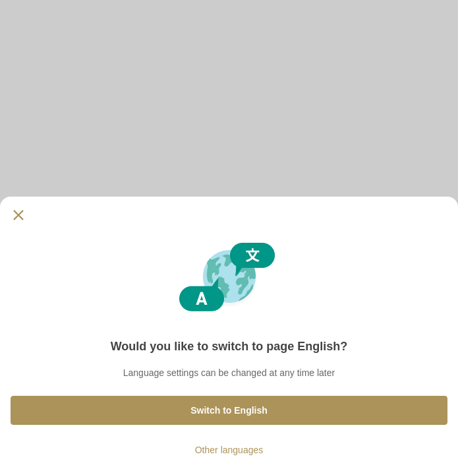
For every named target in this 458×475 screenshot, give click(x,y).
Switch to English (229, 410)
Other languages (229, 450)
